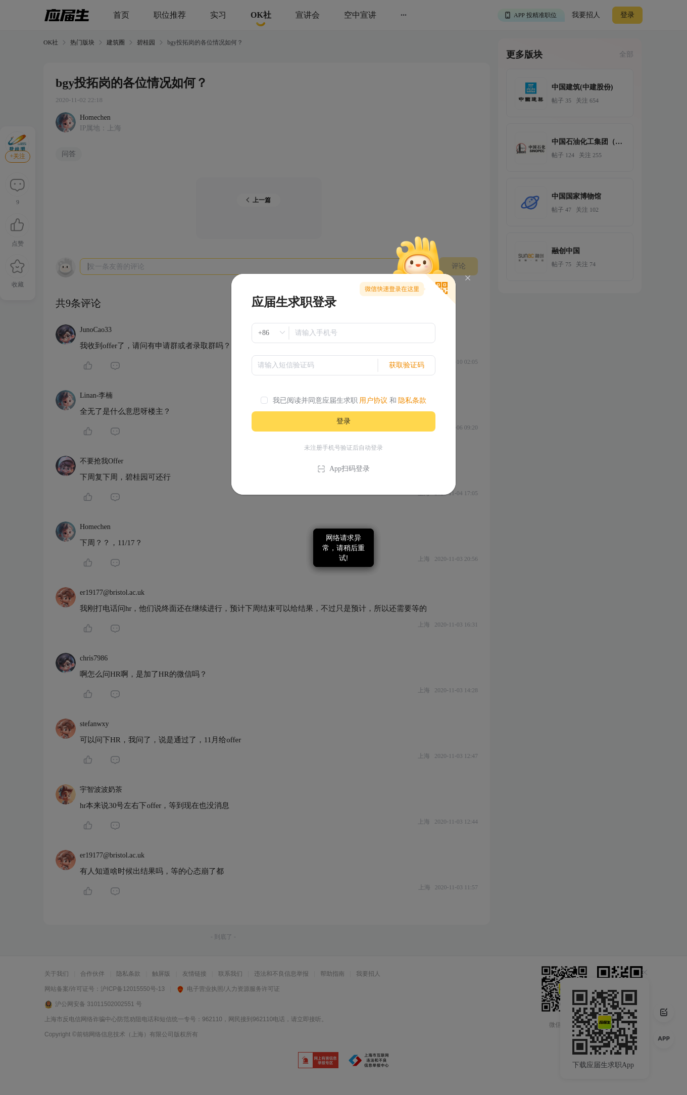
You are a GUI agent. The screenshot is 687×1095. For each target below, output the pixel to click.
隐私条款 (412, 400)
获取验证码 (406, 365)
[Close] (468, 278)
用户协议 (373, 400)
